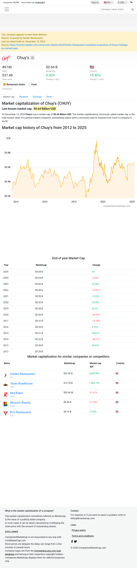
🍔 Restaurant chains (14, 84)
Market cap (9, 96)
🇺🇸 (107, 2)
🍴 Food (32, 84)
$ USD (121, 2)
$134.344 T (40, 2)
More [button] (49, 96)
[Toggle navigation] (6, 9)
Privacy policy (79, 530)
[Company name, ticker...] (117, 9)
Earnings (37, 96)
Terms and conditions (83, 536)
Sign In (95, 2)
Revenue (23, 96)
